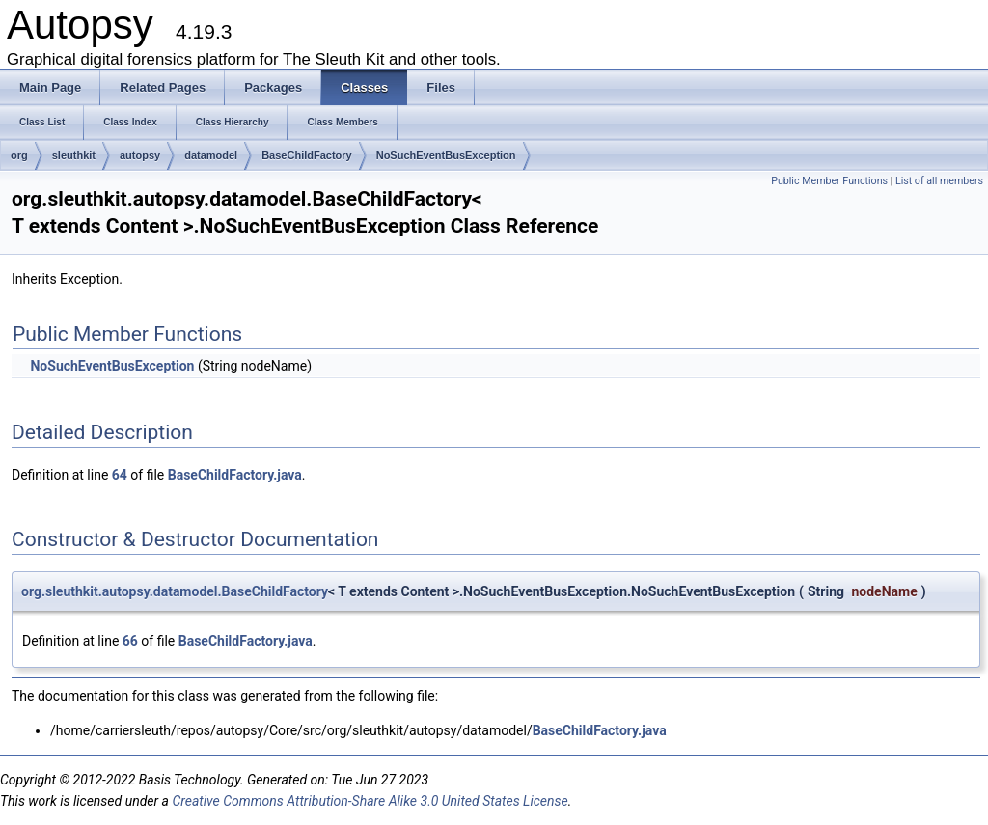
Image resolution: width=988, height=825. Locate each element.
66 (130, 640)
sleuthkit (74, 155)
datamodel (210, 155)
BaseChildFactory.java (235, 474)
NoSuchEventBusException (446, 155)
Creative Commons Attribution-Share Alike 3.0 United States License (369, 801)
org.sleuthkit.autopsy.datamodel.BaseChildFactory (174, 591)
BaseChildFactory (306, 155)
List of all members (939, 181)
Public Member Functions (829, 181)
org (19, 155)
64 (119, 474)
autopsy (140, 155)
